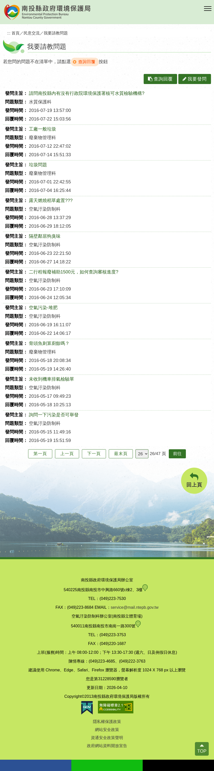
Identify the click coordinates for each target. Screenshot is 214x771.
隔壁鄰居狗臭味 (45, 236)
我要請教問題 (56, 33)
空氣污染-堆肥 (43, 307)
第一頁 (40, 453)
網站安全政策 (107, 729)
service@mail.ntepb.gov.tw (134, 607)
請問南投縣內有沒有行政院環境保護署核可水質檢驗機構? (86, 93)
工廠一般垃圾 (42, 129)
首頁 (16, 33)
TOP (201, 751)
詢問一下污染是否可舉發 (54, 414)
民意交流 (32, 33)
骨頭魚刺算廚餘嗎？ (49, 343)
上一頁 (67, 453)
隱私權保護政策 (107, 721)
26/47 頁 (158, 453)
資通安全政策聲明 (107, 738)
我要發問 (195, 79)
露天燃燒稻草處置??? (51, 200)
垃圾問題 (38, 164)
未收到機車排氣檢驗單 (51, 379)
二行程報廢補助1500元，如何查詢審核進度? (73, 271)
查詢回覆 (160, 79)
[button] (207, 8)
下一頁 (94, 453)
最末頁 (121, 453)
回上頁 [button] (194, 480)
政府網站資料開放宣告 (107, 746)
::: (9, 33)
